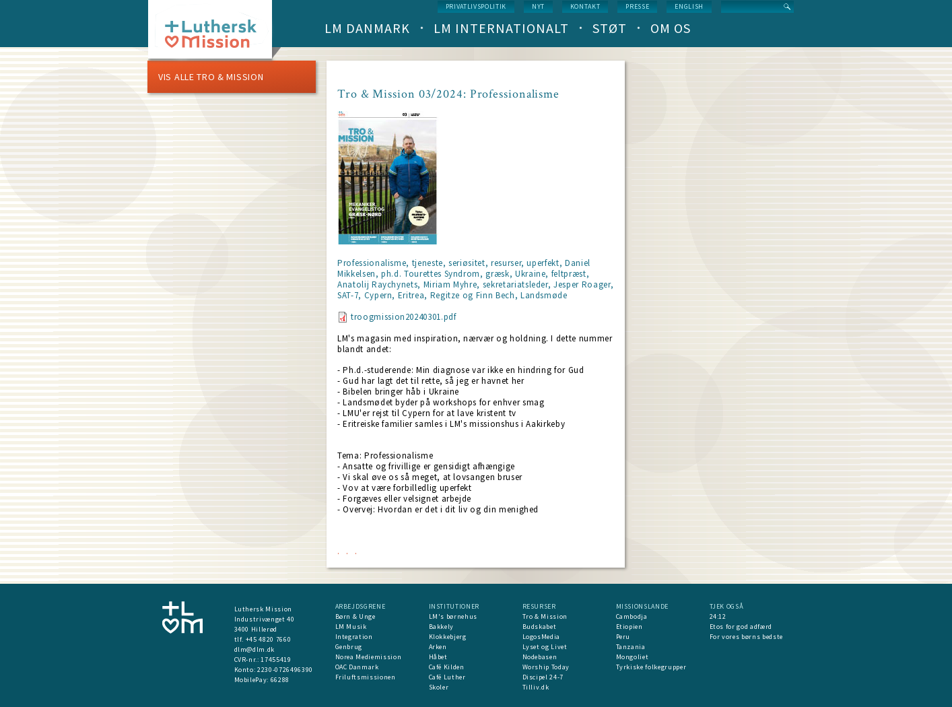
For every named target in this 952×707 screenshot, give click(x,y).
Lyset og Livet (545, 646)
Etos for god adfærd (741, 626)
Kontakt (585, 6)
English (689, 6)
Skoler (439, 687)
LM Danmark (367, 28)
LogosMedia (541, 636)
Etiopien (629, 626)
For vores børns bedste (746, 636)
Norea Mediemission (368, 656)
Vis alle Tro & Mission (210, 77)
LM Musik (351, 626)
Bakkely (441, 626)
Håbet (438, 656)
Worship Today (546, 667)
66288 (280, 679)
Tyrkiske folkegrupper (651, 667)
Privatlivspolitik (476, 6)
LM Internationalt (501, 28)
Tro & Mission (545, 616)
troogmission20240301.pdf (403, 317)
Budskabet (539, 626)
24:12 (718, 616)
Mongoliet (632, 656)
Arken (438, 646)
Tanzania (631, 646)
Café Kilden (447, 667)
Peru (623, 636)
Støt (609, 28)
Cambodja (632, 616)
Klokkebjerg (448, 636)
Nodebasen (539, 656)
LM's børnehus (453, 616)
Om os (670, 28)
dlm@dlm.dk (254, 649)
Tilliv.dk (535, 687)
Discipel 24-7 (543, 677)
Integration (354, 636)
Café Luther (447, 677)
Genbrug (349, 646)
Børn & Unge (355, 616)
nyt (538, 6)
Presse (637, 6)
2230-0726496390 (285, 669)
